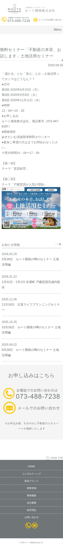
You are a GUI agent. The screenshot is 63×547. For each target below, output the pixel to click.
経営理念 (31, 510)
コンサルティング (31, 473)
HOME (31, 466)
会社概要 (31, 502)
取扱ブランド (32, 481)
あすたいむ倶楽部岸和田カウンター (26, 137)
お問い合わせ (32, 517)
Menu (57, 29)
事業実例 (31, 488)
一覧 (58, 244)
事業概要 (31, 495)
